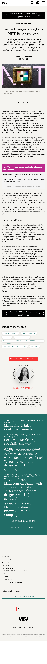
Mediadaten (7, 579)
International (28, 333)
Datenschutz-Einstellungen (14, 571)
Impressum (6, 559)
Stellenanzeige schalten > (23, 527)
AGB (3, 574)
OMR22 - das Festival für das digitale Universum (20, 341)
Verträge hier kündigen (12, 582)
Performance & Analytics (14, 346)
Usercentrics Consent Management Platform (27, 187)
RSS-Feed (5, 576)
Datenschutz (7, 568)
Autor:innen (7, 565)
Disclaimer (7, 562)
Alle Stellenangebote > (23, 521)
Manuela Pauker (25, 57)
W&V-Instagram (22, 337)
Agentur (7, 337)
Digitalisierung (10, 333)
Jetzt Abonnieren (23, 596)
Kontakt (5, 557)
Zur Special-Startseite (23, 358)
